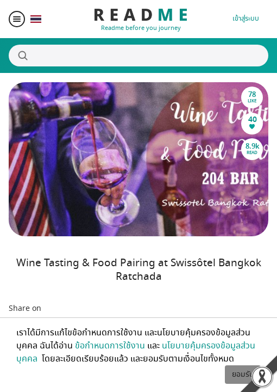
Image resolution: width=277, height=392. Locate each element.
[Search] (138, 55)
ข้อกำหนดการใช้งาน (110, 345)
